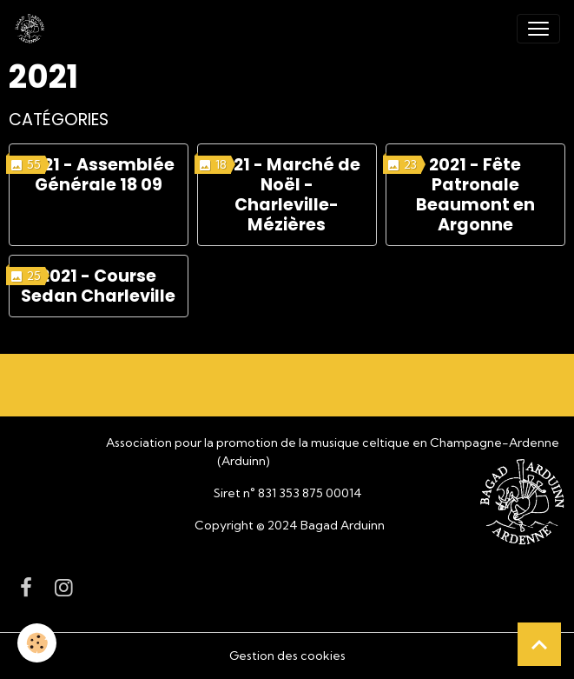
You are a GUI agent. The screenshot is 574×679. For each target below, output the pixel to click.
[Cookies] (36, 642)
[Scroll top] (539, 644)
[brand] (33, 28)
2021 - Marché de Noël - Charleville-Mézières (286, 194)
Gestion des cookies (287, 655)
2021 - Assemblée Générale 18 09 (99, 174)
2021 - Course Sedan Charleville (98, 286)
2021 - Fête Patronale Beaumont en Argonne (475, 194)
